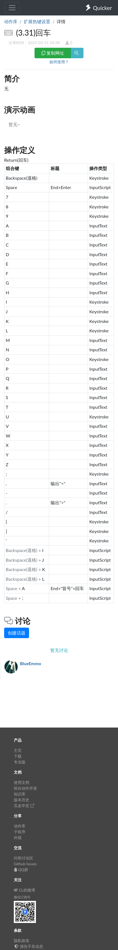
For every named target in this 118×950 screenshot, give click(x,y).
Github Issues (25, 863)
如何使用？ (59, 61)
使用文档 (21, 782)
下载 (18, 756)
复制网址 (52, 52)
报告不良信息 (28, 946)
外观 (18, 837)
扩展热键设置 (37, 21)
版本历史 (21, 799)
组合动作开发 (25, 788)
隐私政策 (21, 940)
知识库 (19, 794)
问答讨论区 (23, 858)
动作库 (10, 21)
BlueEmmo (30, 663)
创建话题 (16, 632)
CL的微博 (24, 890)
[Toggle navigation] (12, 7)
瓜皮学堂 (24, 805)
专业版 (19, 762)
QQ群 (21, 869)
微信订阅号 (22, 897)
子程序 (19, 831)
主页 (18, 750)
